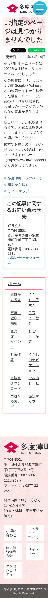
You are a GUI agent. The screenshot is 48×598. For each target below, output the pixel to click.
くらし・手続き (34, 300)
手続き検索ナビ (15, 401)
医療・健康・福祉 (15, 318)
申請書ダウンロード (15, 383)
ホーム (14, 283)
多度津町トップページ (25, 178)
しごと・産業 (34, 336)
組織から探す (18, 185)
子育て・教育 (34, 318)
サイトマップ (18, 191)
